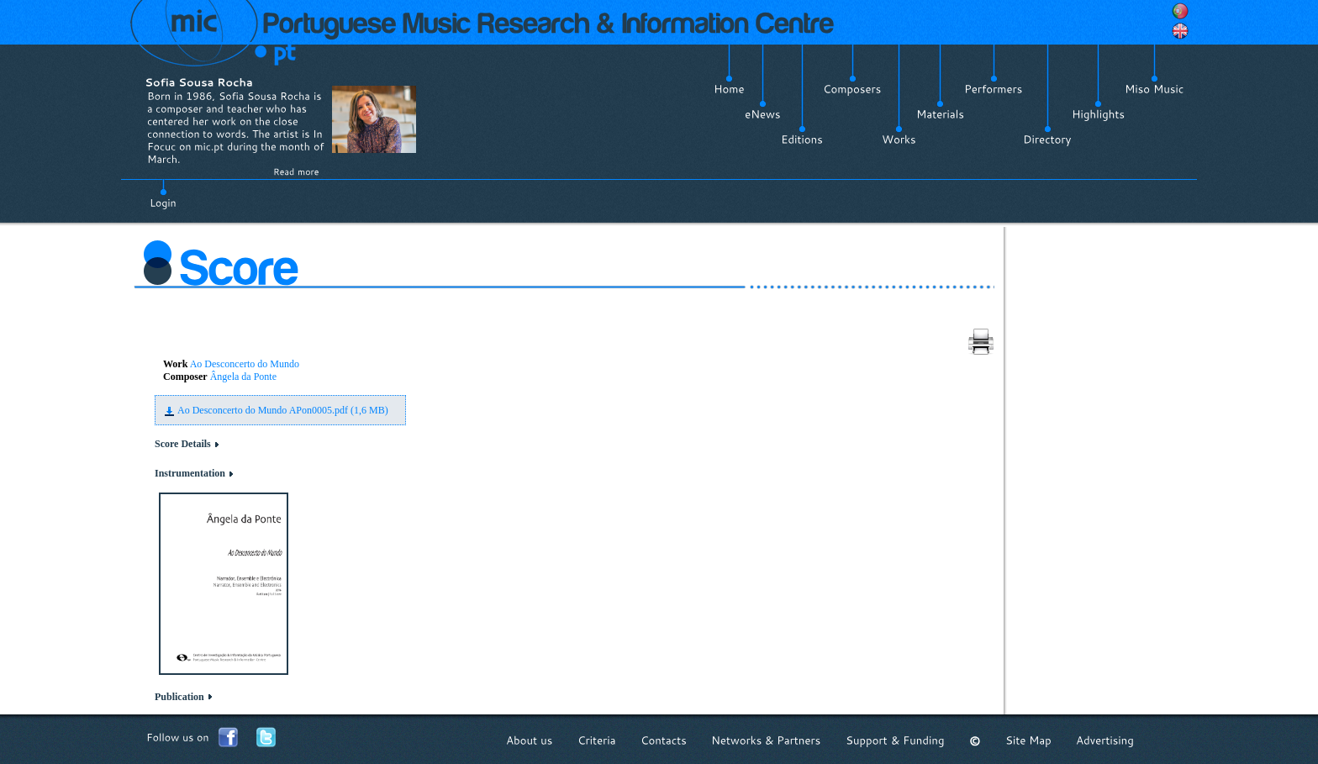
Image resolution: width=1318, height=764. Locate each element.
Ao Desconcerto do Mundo (244, 364)
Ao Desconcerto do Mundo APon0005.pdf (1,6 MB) (282, 410)
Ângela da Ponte (243, 376)
